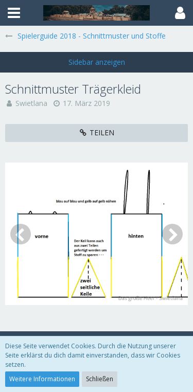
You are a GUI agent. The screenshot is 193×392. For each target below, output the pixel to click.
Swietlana (31, 103)
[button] (14, 13)
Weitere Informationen (42, 379)
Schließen (99, 379)
